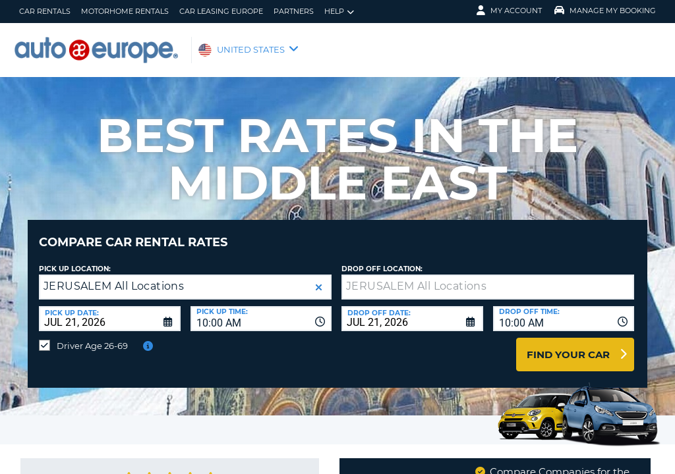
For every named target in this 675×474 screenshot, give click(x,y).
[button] (318, 277)
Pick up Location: (75, 259)
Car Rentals (45, 11)
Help (339, 11)
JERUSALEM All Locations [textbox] (114, 276)
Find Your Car (568, 344)
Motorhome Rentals (125, 11)
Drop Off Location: (382, 259)
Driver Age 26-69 (92, 335)
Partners (294, 11)
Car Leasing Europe (221, 11)
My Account (509, 10)
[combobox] (261, 309)
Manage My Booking (605, 10)
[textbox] (487, 277)
